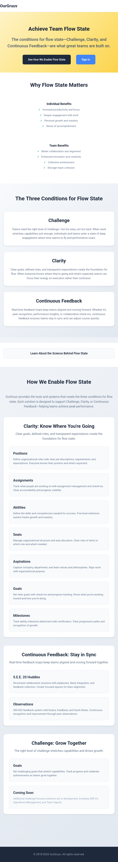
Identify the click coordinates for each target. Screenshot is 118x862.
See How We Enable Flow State (46, 59)
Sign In (86, 59)
